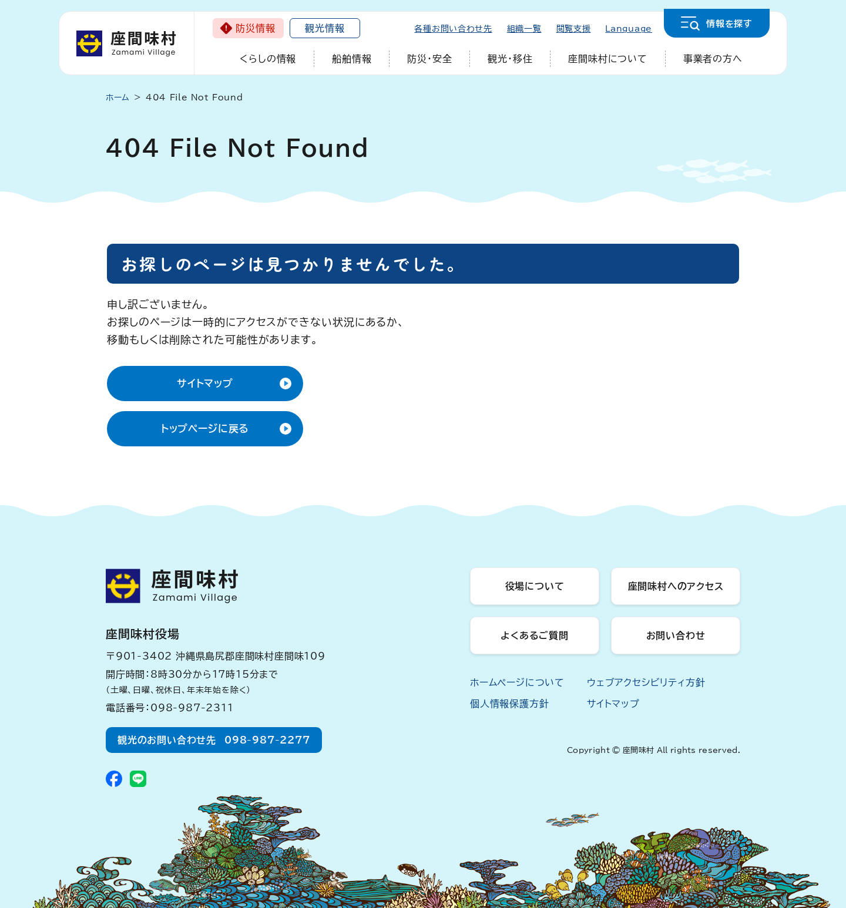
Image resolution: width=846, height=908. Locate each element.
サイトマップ (205, 383)
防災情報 (255, 28)
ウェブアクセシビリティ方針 (646, 682)
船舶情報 (351, 58)
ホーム (118, 97)
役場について (535, 586)
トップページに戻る (205, 428)
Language (628, 29)
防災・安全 (429, 58)
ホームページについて (517, 682)
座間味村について (607, 58)
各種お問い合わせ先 (453, 29)
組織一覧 (524, 29)
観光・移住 (510, 58)
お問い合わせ (676, 635)
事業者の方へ (713, 58)
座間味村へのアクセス (676, 586)
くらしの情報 (268, 58)
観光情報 (324, 28)
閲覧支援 (573, 29)
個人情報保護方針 (509, 703)
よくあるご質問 (535, 635)
